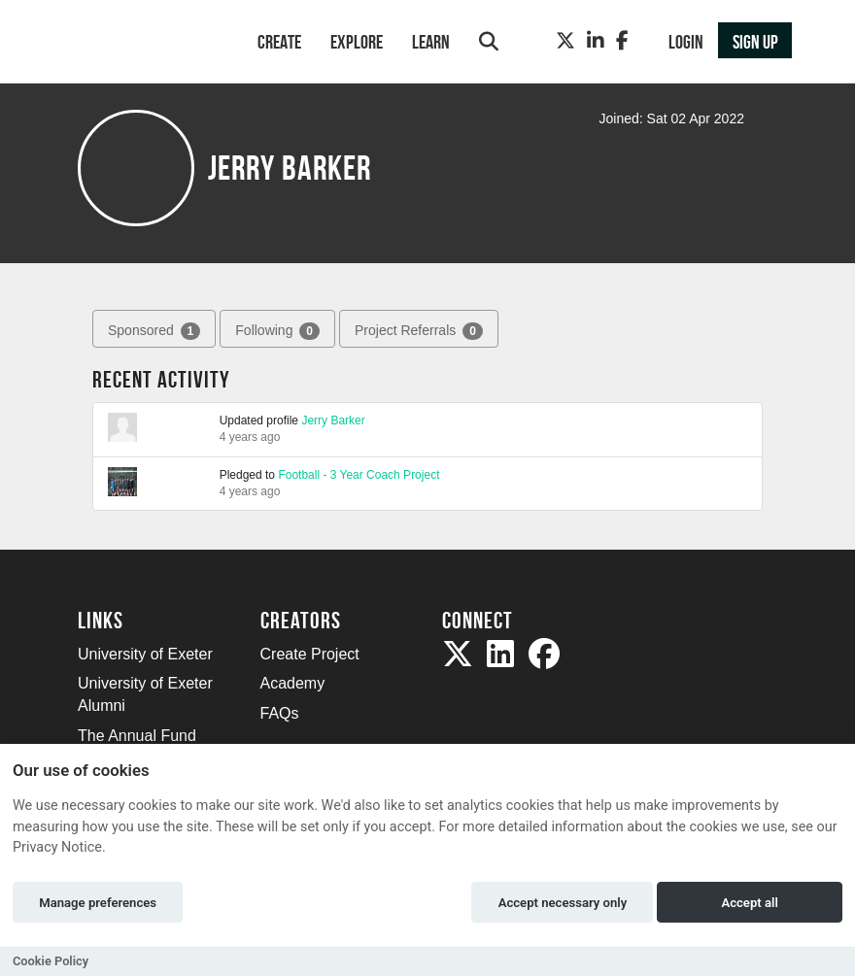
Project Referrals (419, 331)
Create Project (309, 654)
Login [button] (685, 41)
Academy (292, 683)
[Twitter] (565, 41)
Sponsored (154, 331)
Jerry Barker (332, 420)
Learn (431, 41)
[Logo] (142, 43)
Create (279, 41)
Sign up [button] (755, 41)
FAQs (279, 713)
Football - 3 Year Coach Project (358, 475)
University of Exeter (145, 654)
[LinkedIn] (595, 41)
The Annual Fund (137, 735)
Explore (356, 41)
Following (277, 331)
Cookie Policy (50, 961)
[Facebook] (622, 41)
